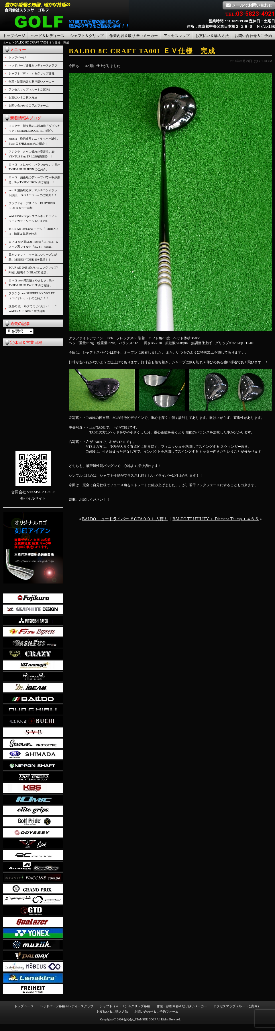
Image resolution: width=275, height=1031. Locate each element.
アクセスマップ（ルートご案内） (30, 89)
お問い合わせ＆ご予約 (253, 35)
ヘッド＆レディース (47, 35)
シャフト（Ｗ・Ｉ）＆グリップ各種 (31, 73)
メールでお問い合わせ (248, 5)
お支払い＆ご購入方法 (23, 97)
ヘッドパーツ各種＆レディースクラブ (33, 65)
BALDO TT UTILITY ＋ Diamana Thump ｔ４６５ (215, 519)
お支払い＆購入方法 (212, 35)
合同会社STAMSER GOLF (139, 1019)
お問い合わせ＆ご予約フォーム (29, 105)
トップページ (14, 35)
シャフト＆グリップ (87, 35)
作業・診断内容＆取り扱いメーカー (31, 81)
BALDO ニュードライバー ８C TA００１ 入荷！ (125, 519)
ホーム (7, 42)
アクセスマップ (177, 35)
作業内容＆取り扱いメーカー (133, 35)
